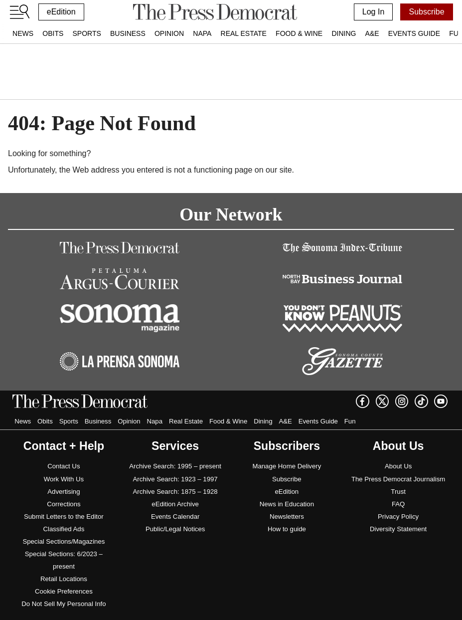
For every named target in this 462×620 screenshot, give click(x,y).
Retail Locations (63, 579)
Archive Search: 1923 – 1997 (175, 479)
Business (128, 33)
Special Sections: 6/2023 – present (64, 560)
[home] (215, 12)
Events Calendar (175, 516)
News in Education (287, 504)
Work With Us (64, 479)
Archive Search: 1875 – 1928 (175, 491)
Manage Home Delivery (286, 466)
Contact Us (63, 466)
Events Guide (414, 33)
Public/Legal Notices (175, 529)
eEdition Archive (175, 504)
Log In (373, 11)
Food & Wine (299, 33)
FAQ (398, 504)
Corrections (63, 504)
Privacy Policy (398, 516)
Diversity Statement (398, 529)
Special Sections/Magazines (63, 541)
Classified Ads (63, 529)
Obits (52, 33)
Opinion (169, 33)
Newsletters (287, 516)
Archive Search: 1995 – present (175, 466)
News (22, 33)
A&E (372, 33)
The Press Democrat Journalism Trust (398, 485)
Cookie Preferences (64, 591)
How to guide (287, 529)
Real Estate (244, 33)
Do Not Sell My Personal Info (63, 604)
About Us (398, 466)
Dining (343, 33)
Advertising (63, 491)
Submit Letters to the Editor (64, 516)
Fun (350, 421)
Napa (202, 33)
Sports (86, 33)
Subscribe (426, 11)
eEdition (61, 11)
